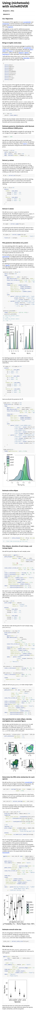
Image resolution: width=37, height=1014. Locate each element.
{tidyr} (4, 51)
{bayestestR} (5, 856)
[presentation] (7, 88)
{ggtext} (26, 52)
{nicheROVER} (27, 22)
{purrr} (11, 51)
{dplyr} (31, 49)
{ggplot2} (10, 27)
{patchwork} (5, 54)
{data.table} (26, 58)
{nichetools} (5, 23)
